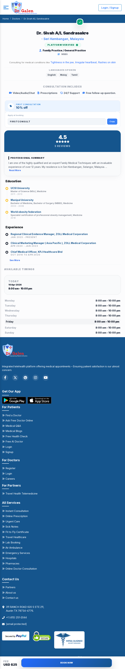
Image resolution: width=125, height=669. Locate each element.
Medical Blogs (13, 431)
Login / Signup (110, 7)
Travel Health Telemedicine (21, 493)
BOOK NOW (66, 662)
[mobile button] (6, 7)
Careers (10, 478)
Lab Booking (12, 542)
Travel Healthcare (15, 537)
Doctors (16, 18)
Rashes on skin (107, 62)
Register (10, 468)
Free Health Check (16, 436)
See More (15, 260)
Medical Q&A (13, 425)
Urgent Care (12, 521)
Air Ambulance (13, 547)
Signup (9, 452)
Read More (15, 170)
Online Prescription (16, 516)
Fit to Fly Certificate (17, 532)
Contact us (11, 597)
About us (10, 592)
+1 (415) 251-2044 (16, 617)
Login (8, 446)
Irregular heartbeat (86, 62)
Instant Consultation (17, 511)
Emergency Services (17, 553)
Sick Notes (11, 526)
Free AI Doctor (14, 441)
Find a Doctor (13, 415)
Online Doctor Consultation (21, 568)
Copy (112, 121)
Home (6, 18)
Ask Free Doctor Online (19, 420)
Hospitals (10, 558)
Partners (10, 587)
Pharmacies (12, 563)
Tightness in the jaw (62, 62)
